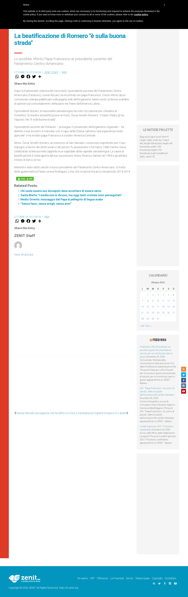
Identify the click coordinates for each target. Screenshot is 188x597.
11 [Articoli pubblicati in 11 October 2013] (163, 301)
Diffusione (102, 578)
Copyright (157, 578)
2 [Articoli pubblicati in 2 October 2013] (152, 295)
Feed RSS (159, 340)
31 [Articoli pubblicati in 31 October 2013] (158, 318)
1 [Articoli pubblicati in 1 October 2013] (147, 295)
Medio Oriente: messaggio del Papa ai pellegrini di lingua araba (61, 199)
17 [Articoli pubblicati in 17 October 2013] (158, 307)
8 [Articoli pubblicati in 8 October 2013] (147, 301)
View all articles (23, 254)
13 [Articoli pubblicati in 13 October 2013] (173, 301)
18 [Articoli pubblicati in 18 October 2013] (163, 307)
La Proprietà (117, 578)
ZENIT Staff (51, 72)
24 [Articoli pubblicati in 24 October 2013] (158, 312)
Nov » (148, 326)
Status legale (142, 578)
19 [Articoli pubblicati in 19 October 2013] (168, 307)
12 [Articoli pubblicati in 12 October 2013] (168, 301)
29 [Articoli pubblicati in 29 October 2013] (147, 318)
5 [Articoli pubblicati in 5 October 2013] (168, 295)
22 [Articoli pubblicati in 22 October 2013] (147, 312)
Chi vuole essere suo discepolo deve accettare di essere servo (60, 191)
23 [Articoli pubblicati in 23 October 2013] (153, 312)
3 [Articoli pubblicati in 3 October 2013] (158, 295)
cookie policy (141, 14)
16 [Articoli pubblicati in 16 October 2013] (153, 307)
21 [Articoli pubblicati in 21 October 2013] (142, 312)
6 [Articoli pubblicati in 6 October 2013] (173, 295)
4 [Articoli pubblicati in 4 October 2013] (163, 295)
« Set (142, 326)
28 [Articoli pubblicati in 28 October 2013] (142, 318)
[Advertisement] (72, 382)
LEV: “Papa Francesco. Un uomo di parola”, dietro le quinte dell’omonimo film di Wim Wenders (157, 391)
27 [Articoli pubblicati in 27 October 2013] (173, 312)
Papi (64, 72)
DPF (92, 578)
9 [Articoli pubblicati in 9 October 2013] (152, 301)
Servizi (129, 578)
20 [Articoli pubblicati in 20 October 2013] (173, 307)
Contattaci (170, 578)
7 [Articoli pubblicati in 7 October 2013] (142, 301)
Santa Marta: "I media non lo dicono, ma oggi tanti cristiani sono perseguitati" (71, 195)
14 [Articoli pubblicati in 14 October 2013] (142, 307)
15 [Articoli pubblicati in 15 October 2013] (147, 307)
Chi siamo (82, 578)
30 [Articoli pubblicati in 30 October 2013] (153, 318)
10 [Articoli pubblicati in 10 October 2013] (158, 301)
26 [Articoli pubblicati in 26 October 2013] (168, 312)
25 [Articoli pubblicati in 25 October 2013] (163, 312)
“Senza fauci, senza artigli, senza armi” (46, 203)
